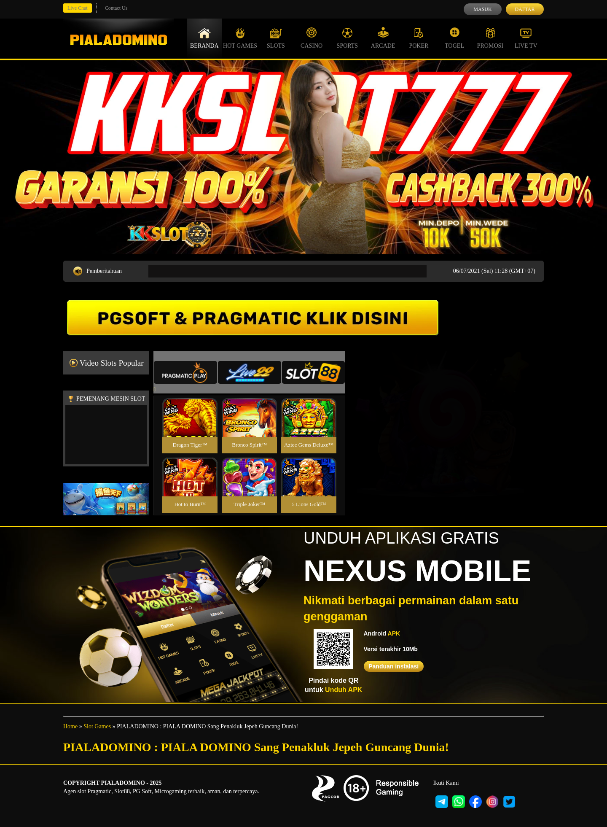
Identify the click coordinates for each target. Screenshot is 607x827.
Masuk (482, 9)
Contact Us (116, 8)
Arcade (383, 38)
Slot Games (97, 726)
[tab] (185, 372)
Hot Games (240, 38)
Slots (276, 38)
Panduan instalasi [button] (393, 666)
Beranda (204, 38)
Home (70, 726)
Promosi (490, 38)
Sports (347, 38)
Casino (311, 38)
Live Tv (526, 38)
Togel (454, 38)
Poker (418, 38)
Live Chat (77, 8)
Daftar (524, 9)
